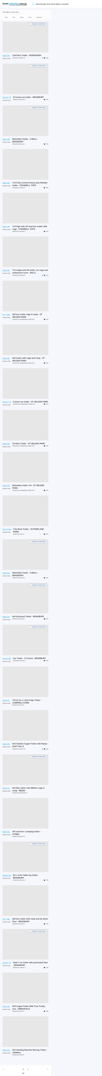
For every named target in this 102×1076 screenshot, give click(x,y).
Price (30, 17)
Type (6, 17)
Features (39, 17)
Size (13, 17)
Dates (22, 17)
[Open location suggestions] (33, 4)
